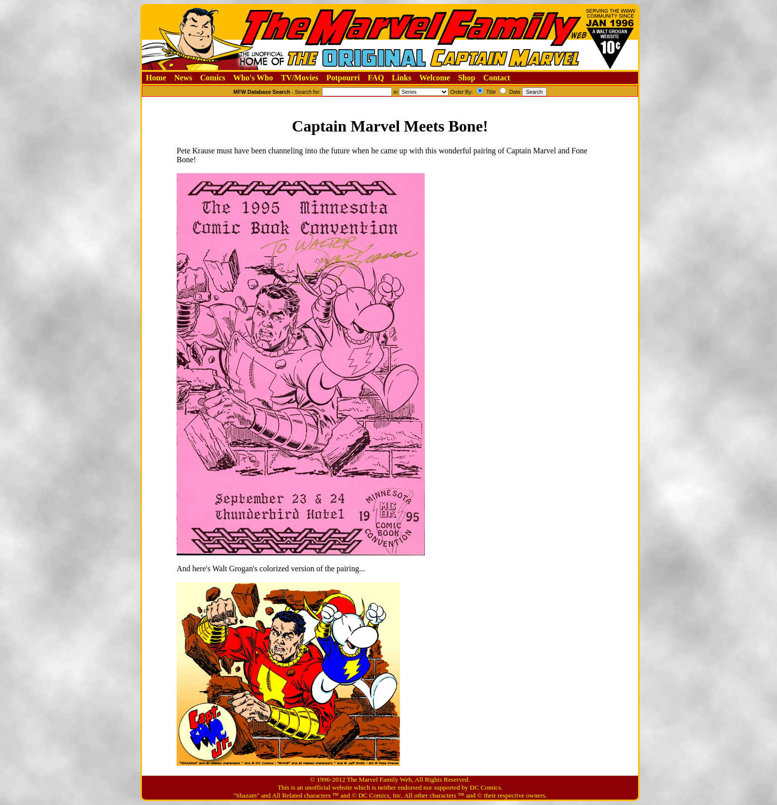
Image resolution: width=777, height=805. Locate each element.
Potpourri (343, 77)
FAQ (376, 77)
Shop (466, 77)
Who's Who (253, 77)
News (183, 77)
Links (401, 77)
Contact (496, 77)
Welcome (434, 77)
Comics (212, 77)
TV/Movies (300, 77)
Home (156, 77)
